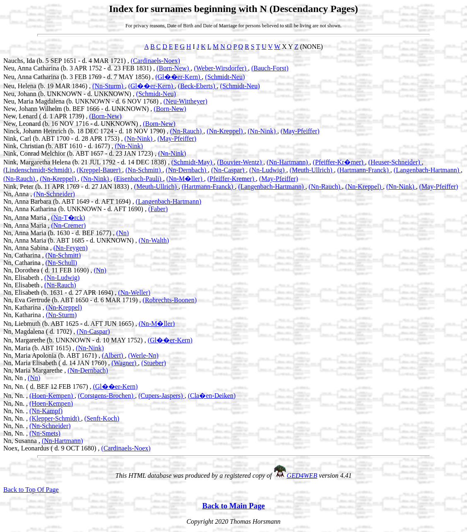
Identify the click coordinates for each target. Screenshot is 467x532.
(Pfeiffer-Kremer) (231, 178)
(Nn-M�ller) (185, 178)
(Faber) (158, 208)
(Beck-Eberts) (197, 85)
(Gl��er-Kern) (178, 76)
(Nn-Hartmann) (288, 162)
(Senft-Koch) (101, 418)
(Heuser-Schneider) (395, 162)
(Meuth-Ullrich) (311, 169)
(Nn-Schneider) (54, 193)
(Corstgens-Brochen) (106, 395)
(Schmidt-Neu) (225, 76)
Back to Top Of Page (31, 489)
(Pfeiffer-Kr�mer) (339, 162)
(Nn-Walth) (154, 240)
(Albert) (113, 355)
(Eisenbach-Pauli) (138, 178)
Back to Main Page (233, 505)
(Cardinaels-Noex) (155, 60)
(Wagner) (124, 362)
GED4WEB (302, 475)
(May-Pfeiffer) (300, 131)
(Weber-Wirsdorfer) (221, 68)
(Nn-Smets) (44, 433)
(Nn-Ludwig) (267, 169)
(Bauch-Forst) (270, 68)
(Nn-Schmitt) (143, 169)
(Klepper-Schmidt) (55, 418)
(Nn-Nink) (262, 131)
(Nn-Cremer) (68, 225)
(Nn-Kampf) (46, 410)
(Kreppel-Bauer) (99, 169)
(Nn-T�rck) (68, 217)
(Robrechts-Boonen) (170, 299)
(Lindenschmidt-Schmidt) (38, 169)
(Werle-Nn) (143, 355)
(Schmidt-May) (192, 162)
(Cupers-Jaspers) (161, 395)
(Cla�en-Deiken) (212, 395)
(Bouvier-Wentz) (240, 162)
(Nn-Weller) (134, 292)
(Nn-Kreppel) (225, 131)
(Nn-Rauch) (186, 131)
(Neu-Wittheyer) (185, 101)
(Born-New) (173, 68)
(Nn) (122, 232)
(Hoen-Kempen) (52, 395)
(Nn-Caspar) (228, 169)
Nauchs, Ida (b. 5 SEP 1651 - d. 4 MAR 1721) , (67, 60)
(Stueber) (153, 362)
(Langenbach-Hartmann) (427, 169)
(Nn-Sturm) (108, 85)
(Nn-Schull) (61, 262)
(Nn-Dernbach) (187, 169)
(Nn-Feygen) (70, 247)
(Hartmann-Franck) (363, 169)
